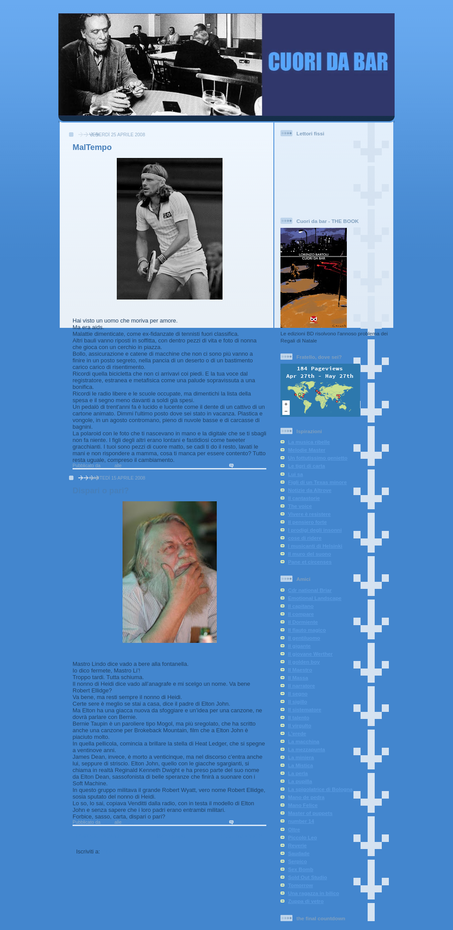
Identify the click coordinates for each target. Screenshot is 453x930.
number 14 (301, 821)
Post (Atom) (118, 851)
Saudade (299, 853)
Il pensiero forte (307, 522)
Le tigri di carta (306, 466)
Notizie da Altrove (309, 490)
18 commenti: (250, 822)
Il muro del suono (309, 554)
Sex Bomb (300, 869)
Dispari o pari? (101, 490)
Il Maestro (300, 670)
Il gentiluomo (304, 638)
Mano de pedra (306, 797)
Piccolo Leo (302, 837)
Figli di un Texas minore (317, 482)
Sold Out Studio (307, 877)
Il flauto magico (307, 630)
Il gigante (299, 646)
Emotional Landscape (315, 598)
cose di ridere (305, 538)
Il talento (298, 717)
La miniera (301, 757)
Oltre (294, 829)
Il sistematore (304, 709)
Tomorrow (300, 885)
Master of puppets (310, 813)
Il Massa (298, 677)
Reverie (297, 845)
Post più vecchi (242, 835)
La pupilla (300, 781)
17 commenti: (250, 465)
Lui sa (295, 474)
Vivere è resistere (309, 514)
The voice (300, 506)
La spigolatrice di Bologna (320, 789)
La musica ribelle (309, 442)
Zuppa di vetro (306, 901)
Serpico (297, 861)
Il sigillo (297, 701)
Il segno (297, 693)
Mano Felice (303, 805)
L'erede (297, 733)
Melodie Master (306, 450)
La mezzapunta (306, 749)
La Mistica (300, 765)
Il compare (301, 614)
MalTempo (92, 147)
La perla (298, 773)
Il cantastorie (304, 498)
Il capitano (301, 606)
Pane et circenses (310, 562)
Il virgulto (299, 725)
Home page (169, 835)
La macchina (303, 741)
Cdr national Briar (310, 590)
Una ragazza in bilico (313, 893)
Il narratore (301, 685)
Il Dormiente (303, 622)
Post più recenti (97, 835)
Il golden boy (304, 662)
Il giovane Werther (310, 654)
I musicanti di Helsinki (315, 546)
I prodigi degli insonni (315, 530)
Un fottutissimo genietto (317, 458)
